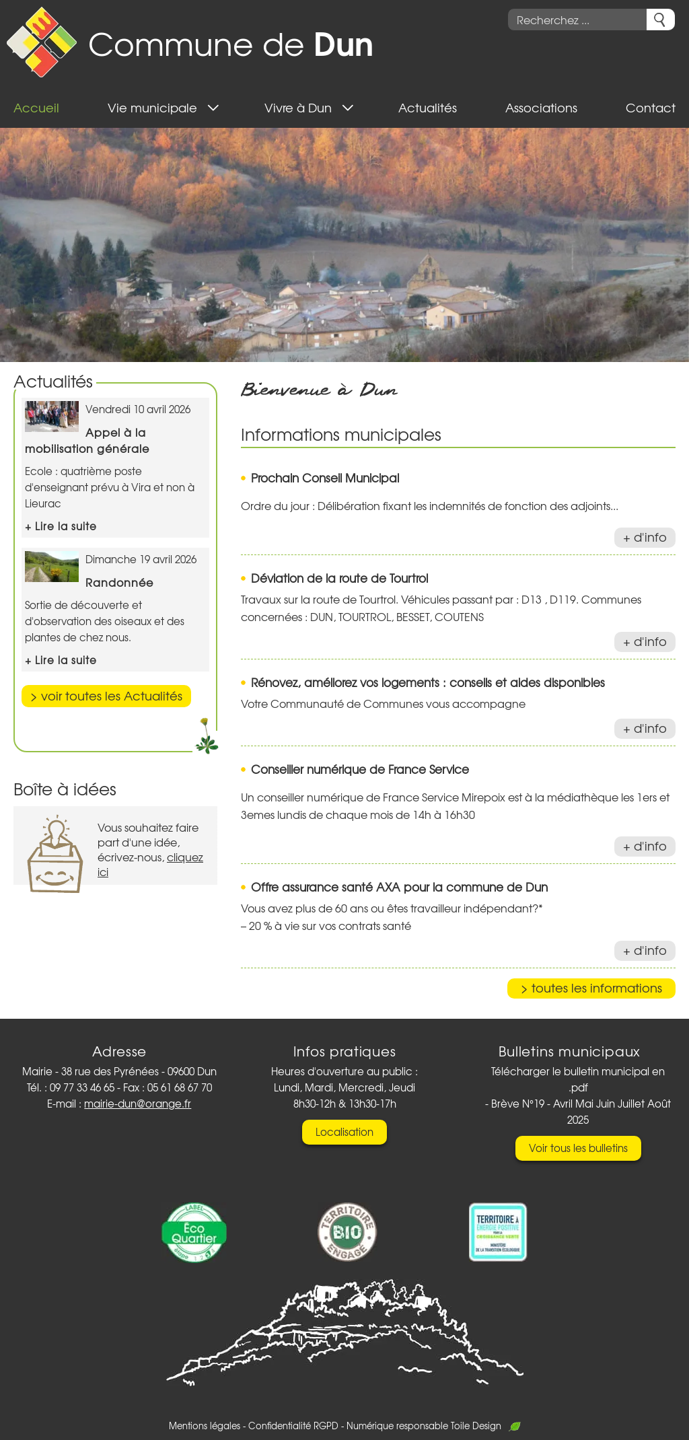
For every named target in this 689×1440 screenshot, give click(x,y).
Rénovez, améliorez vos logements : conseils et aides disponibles (428, 682)
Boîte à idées (64, 788)
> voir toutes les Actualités (106, 695)
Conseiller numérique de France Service (360, 768)
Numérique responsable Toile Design (434, 1425)
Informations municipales (341, 433)
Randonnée (119, 582)
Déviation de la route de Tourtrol (339, 577)
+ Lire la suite (61, 526)
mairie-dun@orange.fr (137, 1103)
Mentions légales (204, 1425)
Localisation (344, 1131)
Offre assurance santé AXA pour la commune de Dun (399, 886)
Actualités (53, 380)
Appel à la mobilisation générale (87, 440)
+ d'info (645, 537)
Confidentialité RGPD (293, 1425)
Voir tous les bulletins (578, 1148)
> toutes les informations (591, 987)
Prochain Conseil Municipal (325, 477)
